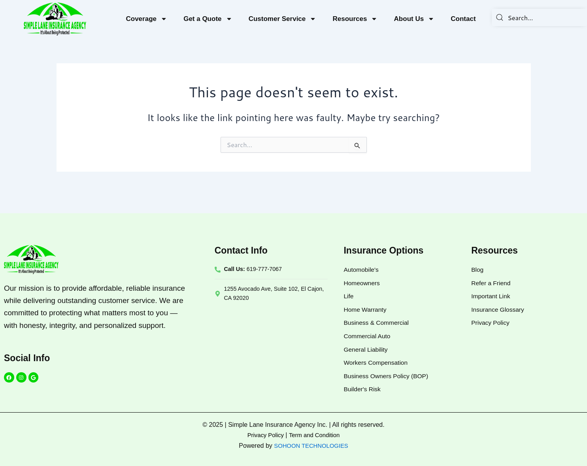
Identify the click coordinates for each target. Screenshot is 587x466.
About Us (414, 18)
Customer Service (283, 18)
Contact (463, 19)
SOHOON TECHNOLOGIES (311, 445)
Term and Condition (315, 435)
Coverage (146, 18)
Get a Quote (207, 18)
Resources (354, 18)
